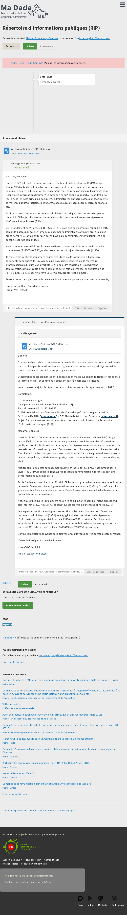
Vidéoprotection (11, 704)
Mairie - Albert (9, 684)
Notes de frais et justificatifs (18, 773)
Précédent (8, 662)
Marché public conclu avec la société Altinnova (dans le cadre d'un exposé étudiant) (48, 738)
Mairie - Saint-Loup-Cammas (42, 38)
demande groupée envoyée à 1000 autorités (63, 655)
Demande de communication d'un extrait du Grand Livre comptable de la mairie (46, 783)
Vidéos (91, 901)
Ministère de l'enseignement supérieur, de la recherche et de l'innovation (38, 697)
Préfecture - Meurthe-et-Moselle (18, 708)
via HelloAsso (44, 882)
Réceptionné (21, 167)
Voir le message (32, 153)
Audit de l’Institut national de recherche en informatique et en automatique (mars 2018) (52, 714)
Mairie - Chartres (10, 756)
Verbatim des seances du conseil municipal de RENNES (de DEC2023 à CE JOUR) (46, 763)
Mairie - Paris (8, 742)
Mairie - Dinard (9, 787)
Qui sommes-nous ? (12, 859)
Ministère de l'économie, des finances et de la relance (29, 718)
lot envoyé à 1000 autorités (94, 38)
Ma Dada (25, 11)
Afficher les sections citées (33, 553)
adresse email (48, 416)
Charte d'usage (51, 859)
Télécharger (47, 348)
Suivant (20, 662)
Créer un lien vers (83, 308)
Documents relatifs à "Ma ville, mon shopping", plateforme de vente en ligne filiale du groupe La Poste (60, 680)
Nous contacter (33, 859)
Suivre (30, 46)
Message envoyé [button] (19, 163)
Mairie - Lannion (10, 777)
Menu (122, 4)
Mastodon (103, 901)
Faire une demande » (18, 605)
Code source (118, 901)
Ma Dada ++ (9, 637)
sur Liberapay (27, 882)
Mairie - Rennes (10, 767)
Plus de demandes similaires (14, 794)
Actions (10, 46)
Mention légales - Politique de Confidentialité (24, 863)
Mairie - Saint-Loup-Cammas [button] (39, 322)
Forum (81, 901)
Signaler (102, 308)
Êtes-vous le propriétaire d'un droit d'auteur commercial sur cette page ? (38, 810)
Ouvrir (20, 153)
